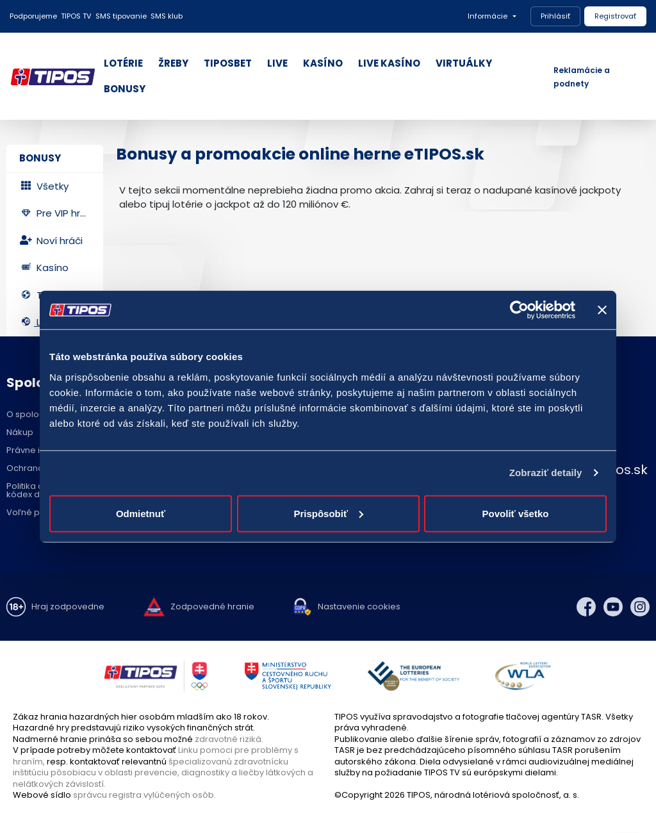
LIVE (277, 63)
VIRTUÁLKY (464, 63)
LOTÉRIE (123, 63)
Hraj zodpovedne (67, 606)
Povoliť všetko (515, 512)
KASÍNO (323, 63)
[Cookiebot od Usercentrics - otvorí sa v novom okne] (519, 310)
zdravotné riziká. (229, 739)
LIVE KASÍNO (389, 63)
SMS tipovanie (121, 16)
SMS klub (167, 16)
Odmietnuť (140, 512)
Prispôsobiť (328, 512)
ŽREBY (173, 63)
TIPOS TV (76, 16)
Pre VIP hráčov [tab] (61, 213)
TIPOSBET (228, 63)
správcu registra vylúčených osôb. (144, 795)
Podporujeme (33, 16)
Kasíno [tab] (44, 267)
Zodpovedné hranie (212, 606)
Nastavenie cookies (359, 606)
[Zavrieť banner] (602, 310)
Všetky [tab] (44, 186)
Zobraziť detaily (545, 472)
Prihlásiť (555, 16)
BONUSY (124, 88)
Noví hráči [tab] (51, 240)
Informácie (487, 16)
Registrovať (615, 16)
